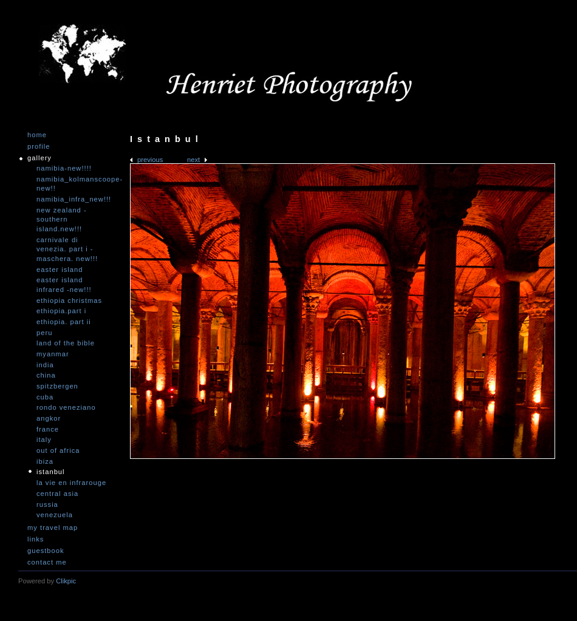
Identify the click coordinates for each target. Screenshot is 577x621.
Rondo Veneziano (66, 407)
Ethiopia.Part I (61, 310)
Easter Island (59, 269)
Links (35, 539)
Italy (44, 439)
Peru (44, 332)
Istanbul (50, 471)
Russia (47, 504)
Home (37, 135)
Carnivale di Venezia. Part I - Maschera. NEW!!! (67, 249)
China (46, 375)
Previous (150, 159)
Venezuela (54, 514)
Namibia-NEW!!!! (64, 168)
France (47, 429)
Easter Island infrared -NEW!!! (64, 284)
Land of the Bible (65, 343)
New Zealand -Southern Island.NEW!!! (61, 219)
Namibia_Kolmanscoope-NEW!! (72, 183)
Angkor (48, 418)
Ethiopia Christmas (69, 300)
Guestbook (45, 551)
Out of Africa (58, 450)
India (45, 364)
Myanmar (52, 354)
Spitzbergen (57, 386)
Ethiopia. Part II (63, 321)
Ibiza (44, 461)
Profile (38, 146)
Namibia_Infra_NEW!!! (72, 199)
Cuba (44, 397)
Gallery (39, 158)
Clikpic (66, 581)
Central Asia (57, 493)
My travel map (52, 527)
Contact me (47, 562)
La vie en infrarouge (71, 482)
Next (193, 159)
